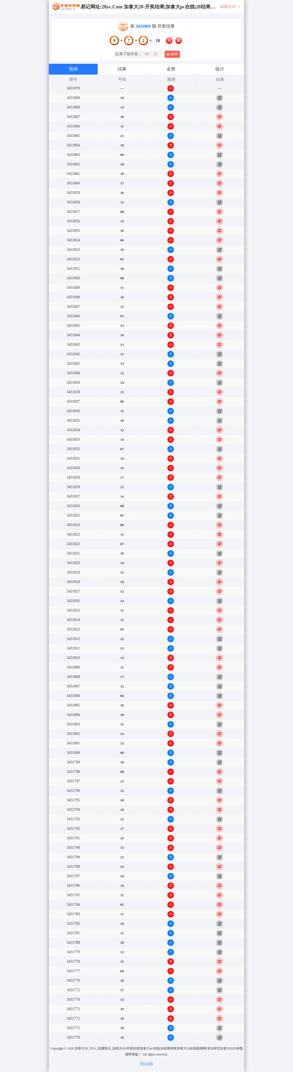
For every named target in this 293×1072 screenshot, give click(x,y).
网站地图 (146, 1063)
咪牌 (172, 54)
